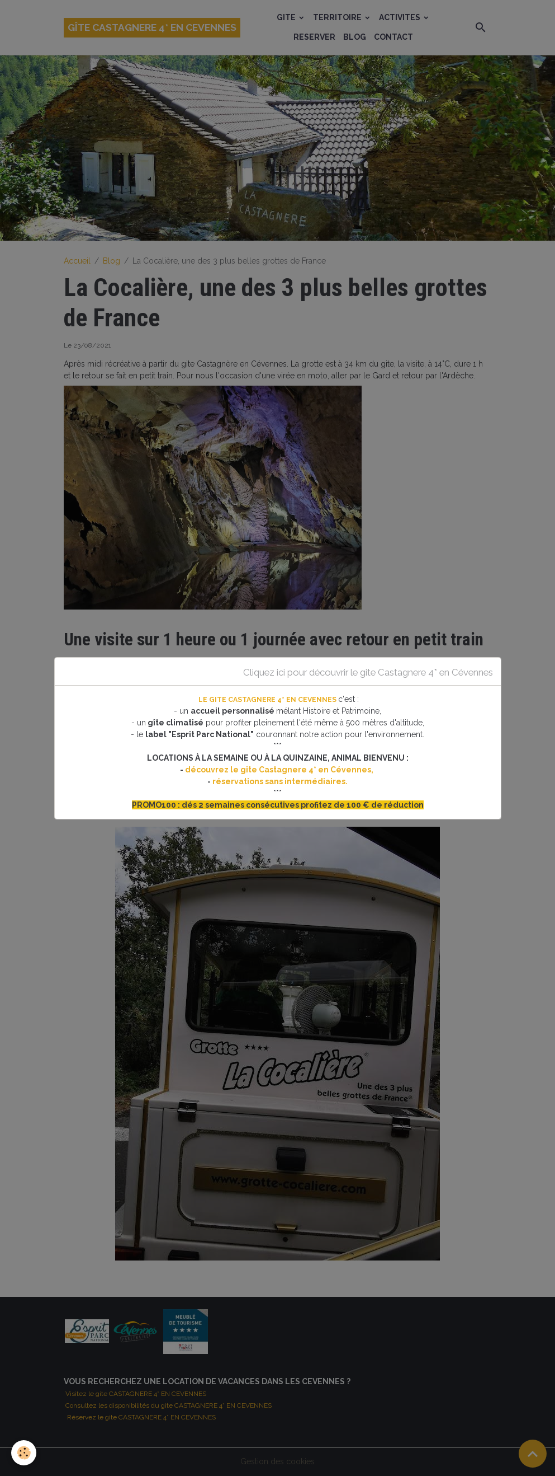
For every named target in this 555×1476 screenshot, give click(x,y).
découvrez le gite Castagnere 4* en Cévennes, (280, 769)
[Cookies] (23, 1452)
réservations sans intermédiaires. (280, 781)
